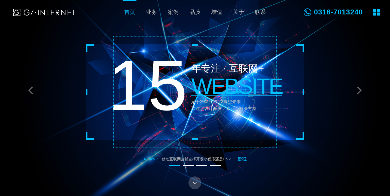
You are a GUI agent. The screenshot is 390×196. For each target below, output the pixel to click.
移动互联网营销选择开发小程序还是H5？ (196, 159)
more (242, 158)
